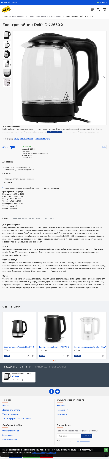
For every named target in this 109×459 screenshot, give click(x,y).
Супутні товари (11, 307)
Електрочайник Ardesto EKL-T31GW (90, 347)
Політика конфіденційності (44, 453)
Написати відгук (42, 139)
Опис (5, 218)
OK (106, 450)
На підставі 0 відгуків (23, 139)
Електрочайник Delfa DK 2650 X (23, 373)
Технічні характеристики (26, 218)
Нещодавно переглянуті (17, 367)
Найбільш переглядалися (51, 367)
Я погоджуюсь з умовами (73, 441)
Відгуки (49, 218)
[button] (104, 78)
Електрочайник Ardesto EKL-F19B (19, 347)
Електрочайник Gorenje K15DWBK (54, 347)
